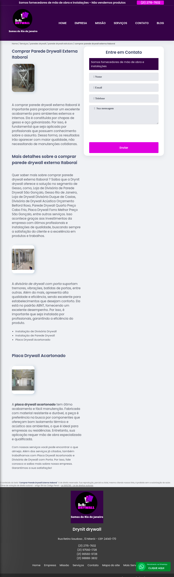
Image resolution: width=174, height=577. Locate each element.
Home (63, 23)
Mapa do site (111, 565)
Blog (160, 23)
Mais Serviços (132, 565)
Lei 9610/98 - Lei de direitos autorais (77, 485)
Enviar (124, 148)
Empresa (81, 23)
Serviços (120, 23)
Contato (142, 23)
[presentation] (123, 132)
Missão (100, 23)
